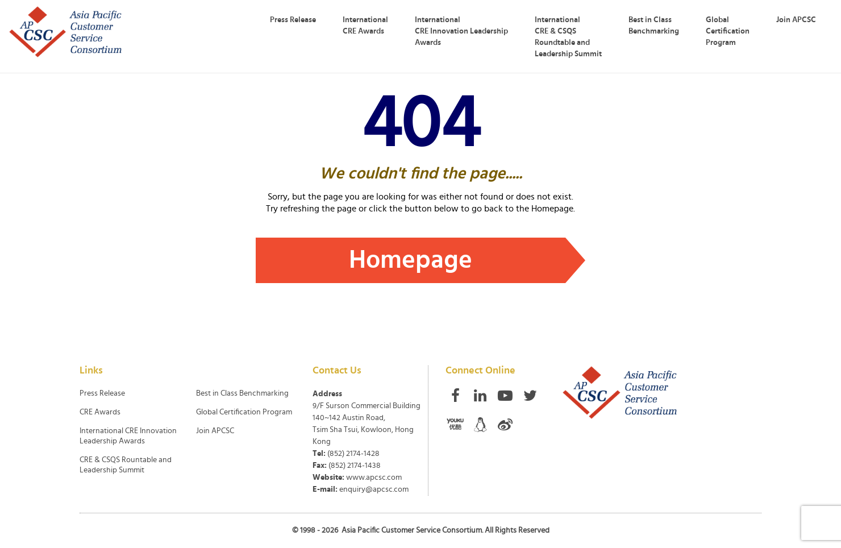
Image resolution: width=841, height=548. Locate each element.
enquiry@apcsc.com (374, 489)
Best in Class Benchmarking (653, 25)
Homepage (410, 260)
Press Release (293, 20)
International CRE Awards (365, 25)
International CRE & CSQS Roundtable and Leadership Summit (568, 37)
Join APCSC (796, 20)
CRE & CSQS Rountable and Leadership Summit (126, 465)
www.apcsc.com (374, 477)
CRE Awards (100, 412)
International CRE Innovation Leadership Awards (461, 31)
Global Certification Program (728, 31)
